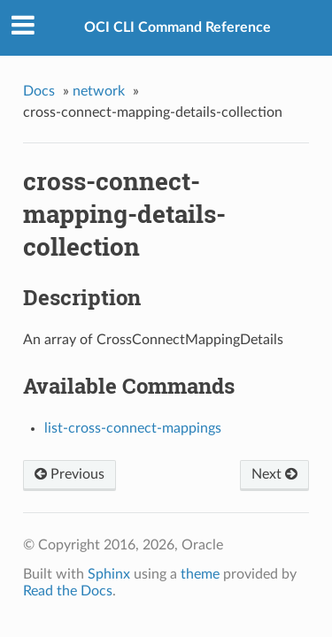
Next (274, 474)
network (99, 91)
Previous (69, 474)
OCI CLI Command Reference (177, 27)
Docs (39, 91)
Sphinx (109, 574)
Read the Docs (67, 591)
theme (200, 574)
